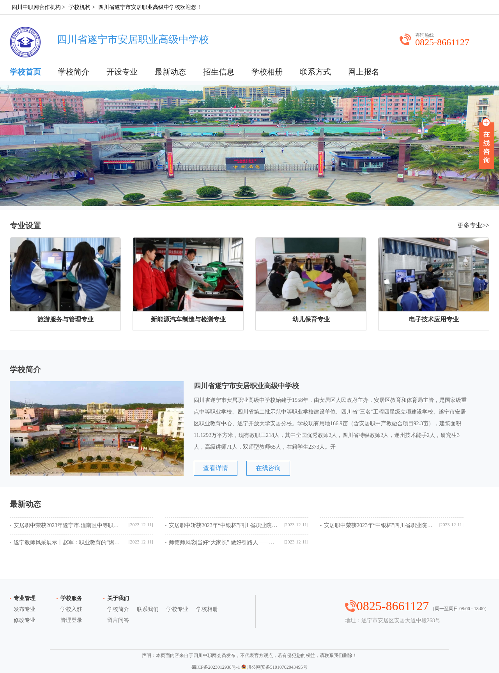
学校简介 (73, 71)
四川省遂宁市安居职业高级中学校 (139, 7)
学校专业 (177, 609)
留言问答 (118, 620)
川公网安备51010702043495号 (274, 667)
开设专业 (122, 71)
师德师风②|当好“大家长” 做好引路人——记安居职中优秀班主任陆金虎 (223, 542)
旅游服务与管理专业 (65, 319)
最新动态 (170, 71)
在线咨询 (268, 468)
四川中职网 (25, 7)
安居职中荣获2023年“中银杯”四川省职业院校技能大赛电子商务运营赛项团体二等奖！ (378, 525)
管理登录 (71, 620)
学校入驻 (71, 609)
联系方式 (315, 71)
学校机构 (79, 7)
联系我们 (148, 609)
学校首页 (25, 71)
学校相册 (267, 71)
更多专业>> (473, 225)
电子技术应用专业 (434, 319)
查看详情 (215, 468)
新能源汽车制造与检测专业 (188, 319)
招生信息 (218, 71)
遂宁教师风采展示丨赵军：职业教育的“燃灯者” (68, 542)
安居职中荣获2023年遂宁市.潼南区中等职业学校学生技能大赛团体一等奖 (68, 525)
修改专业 (24, 620)
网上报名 (363, 71)
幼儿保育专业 (311, 319)
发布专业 (24, 609)
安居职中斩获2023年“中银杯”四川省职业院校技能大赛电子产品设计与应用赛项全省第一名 (223, 525)
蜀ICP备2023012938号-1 (215, 667)
